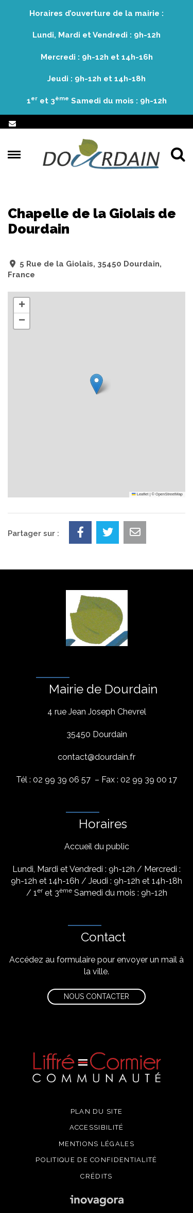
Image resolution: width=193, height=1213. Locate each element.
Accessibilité (96, 1127)
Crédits (96, 1176)
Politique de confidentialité (96, 1160)
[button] (96, 384)
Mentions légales (96, 1144)
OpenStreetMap (169, 494)
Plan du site (97, 1111)
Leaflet (140, 494)
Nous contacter (96, 996)
